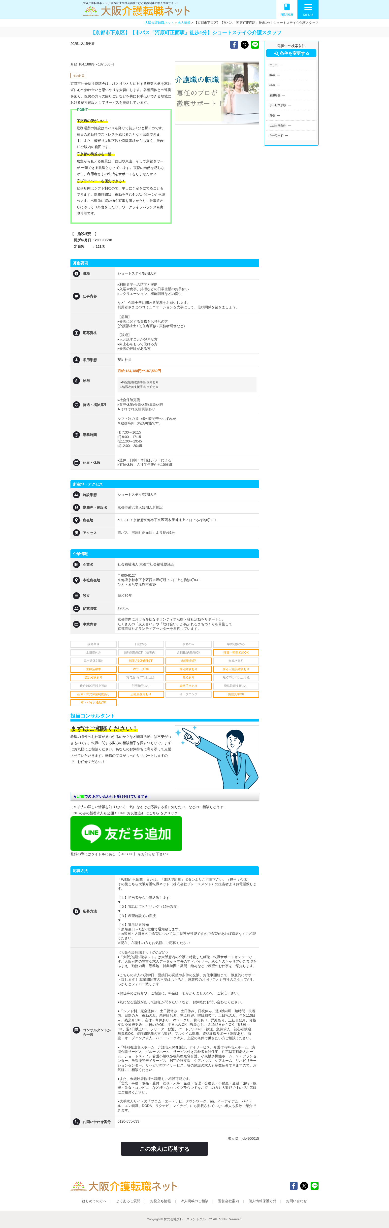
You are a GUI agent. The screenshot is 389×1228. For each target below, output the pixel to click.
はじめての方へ (94, 1201)
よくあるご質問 (128, 1201)
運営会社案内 (228, 1201)
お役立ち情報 (160, 1201)
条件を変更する (291, 54)
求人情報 (184, 23)
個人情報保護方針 (262, 1201)
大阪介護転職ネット (159, 23)
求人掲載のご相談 (194, 1201)
